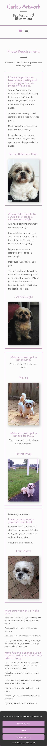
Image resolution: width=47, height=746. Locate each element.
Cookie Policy (16, 743)
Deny (23, 730)
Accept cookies (23, 723)
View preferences (23, 737)
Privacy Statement (29, 743)
